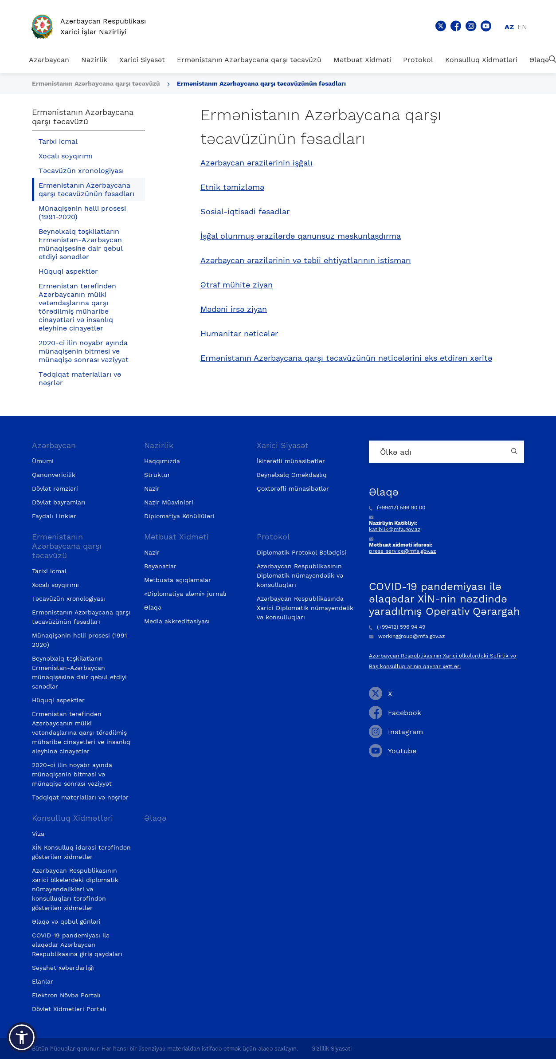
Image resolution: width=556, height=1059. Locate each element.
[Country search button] (515, 452)
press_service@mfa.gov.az (402, 551)
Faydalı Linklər (54, 516)
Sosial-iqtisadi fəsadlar (245, 212)
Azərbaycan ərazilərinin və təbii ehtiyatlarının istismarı (305, 260)
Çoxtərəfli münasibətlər (293, 488)
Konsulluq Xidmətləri (481, 59)
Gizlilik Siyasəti (331, 1048)
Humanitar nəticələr (239, 334)
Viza (38, 833)
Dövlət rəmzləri (55, 488)
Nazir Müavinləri (168, 502)
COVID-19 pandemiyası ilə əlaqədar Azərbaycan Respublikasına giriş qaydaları (77, 944)
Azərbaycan (49, 59)
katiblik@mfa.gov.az (394, 529)
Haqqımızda (162, 461)
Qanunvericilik (53, 474)
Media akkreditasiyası (177, 621)
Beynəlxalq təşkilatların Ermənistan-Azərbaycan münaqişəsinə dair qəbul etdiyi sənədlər (81, 244)
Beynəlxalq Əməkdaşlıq (292, 474)
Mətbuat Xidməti (362, 59)
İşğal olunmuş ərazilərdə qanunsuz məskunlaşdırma (300, 236)
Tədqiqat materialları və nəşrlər (80, 378)
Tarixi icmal (58, 141)
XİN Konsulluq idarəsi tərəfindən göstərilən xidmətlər (81, 852)
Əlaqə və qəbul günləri (66, 921)
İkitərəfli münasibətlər (291, 461)
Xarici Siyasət (142, 59)
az (509, 27)
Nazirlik (94, 59)
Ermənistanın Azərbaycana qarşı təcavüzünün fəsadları (261, 83)
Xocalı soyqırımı (65, 156)
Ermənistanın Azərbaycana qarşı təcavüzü (249, 59)
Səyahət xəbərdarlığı (63, 967)
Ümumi (43, 461)
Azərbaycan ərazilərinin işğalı (256, 163)
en (522, 27)
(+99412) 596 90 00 (397, 507)
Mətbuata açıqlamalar (177, 579)
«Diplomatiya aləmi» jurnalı (185, 593)
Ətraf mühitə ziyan (236, 285)
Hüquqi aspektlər (68, 271)
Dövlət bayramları (59, 502)
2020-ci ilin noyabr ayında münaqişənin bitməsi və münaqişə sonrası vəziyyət (84, 351)
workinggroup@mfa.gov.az (407, 636)
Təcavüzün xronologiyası (81, 170)
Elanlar (42, 981)
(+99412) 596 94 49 (397, 627)
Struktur (157, 474)
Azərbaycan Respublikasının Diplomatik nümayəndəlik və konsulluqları (300, 575)
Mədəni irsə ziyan (233, 309)
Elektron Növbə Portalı (66, 995)
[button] (22, 1037)
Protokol (418, 59)
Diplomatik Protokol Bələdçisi (301, 552)
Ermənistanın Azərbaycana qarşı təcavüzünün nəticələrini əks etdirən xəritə (346, 358)
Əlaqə (539, 59)
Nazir (152, 488)
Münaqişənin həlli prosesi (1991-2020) (82, 212)
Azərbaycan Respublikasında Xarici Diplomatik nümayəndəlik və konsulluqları (305, 608)
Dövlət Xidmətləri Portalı (69, 1008)
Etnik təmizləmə (232, 187)
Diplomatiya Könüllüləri (179, 516)
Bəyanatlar (160, 566)
